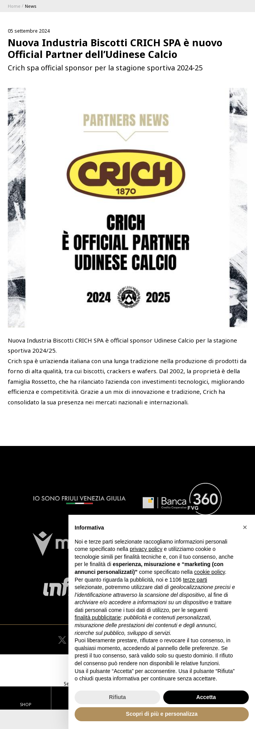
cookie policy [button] (209, 572)
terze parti (195, 580)
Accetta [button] (206, 697)
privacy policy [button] (146, 549)
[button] (245, 527)
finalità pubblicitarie (98, 617)
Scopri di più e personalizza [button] (161, 714)
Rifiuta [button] (117, 697)
